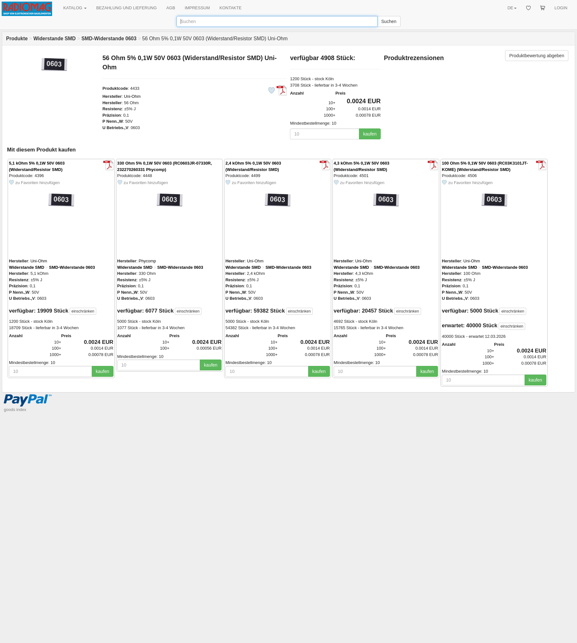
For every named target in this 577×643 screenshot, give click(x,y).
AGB (170, 7)
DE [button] (511, 7)
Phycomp (147, 261)
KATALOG (75, 7)
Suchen (388, 21)
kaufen (370, 133)
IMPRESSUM (197, 7)
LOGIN (561, 7)
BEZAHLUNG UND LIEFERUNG (126, 7)
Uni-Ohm (132, 96)
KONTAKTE (231, 7)
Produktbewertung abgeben (536, 55)
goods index (15, 409)
